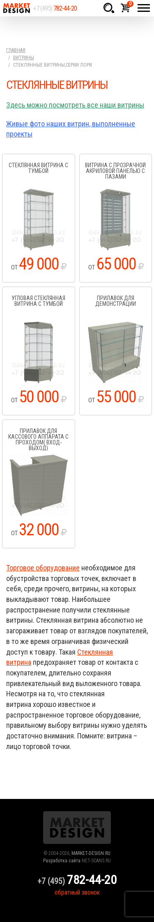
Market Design (16, 8)
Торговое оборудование (43, 567)
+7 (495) (55, 8)
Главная (15, 50)
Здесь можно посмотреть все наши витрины (75, 105)
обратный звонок (77, 892)
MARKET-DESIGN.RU (90, 853)
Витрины (23, 58)
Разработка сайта (61, 861)
